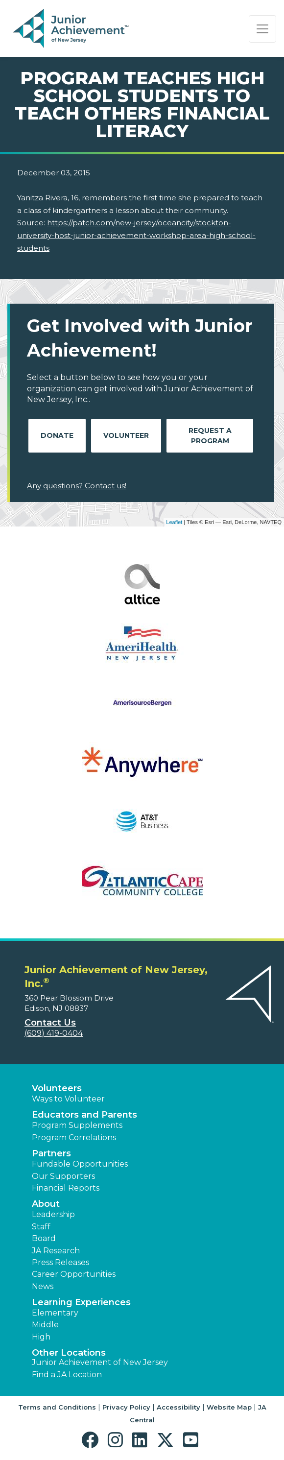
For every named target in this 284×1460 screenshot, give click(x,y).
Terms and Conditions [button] (57, 1407)
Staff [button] (41, 1226)
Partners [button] (51, 1153)
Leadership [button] (53, 1214)
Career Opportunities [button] (74, 1274)
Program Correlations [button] (74, 1137)
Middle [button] (45, 1324)
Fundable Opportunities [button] (80, 1164)
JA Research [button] (56, 1250)
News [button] (42, 1286)
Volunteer (126, 435)
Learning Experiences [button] (81, 1302)
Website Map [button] (229, 1407)
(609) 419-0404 (53, 1033)
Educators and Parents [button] (84, 1114)
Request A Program (210, 435)
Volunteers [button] (57, 1088)
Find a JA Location (67, 1374)
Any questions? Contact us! (76, 485)
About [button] (46, 1203)
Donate (57, 435)
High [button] (41, 1336)
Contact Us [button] (50, 1022)
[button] (92, 1440)
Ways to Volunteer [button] (68, 1098)
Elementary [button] (55, 1312)
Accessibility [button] (178, 1407)
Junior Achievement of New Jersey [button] (100, 1362)
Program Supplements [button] (77, 1125)
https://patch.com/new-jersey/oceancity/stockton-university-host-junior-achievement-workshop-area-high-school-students (136, 235)
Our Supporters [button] (63, 1176)
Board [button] (44, 1238)
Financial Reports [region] (65, 1188)
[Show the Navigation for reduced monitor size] (262, 29)
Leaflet (174, 522)
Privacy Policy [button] (126, 1407)
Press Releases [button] (60, 1262)
